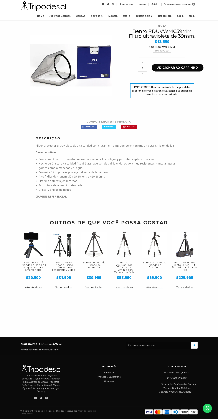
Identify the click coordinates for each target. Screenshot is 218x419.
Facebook (88, 126)
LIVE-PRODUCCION (59, 16)
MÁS (192, 16)
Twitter (108, 126)
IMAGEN (113, 16)
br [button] (155, 4)
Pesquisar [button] (126, 4)
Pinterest (129, 126)
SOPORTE (97, 16)
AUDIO (127, 16)
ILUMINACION (145, 16)
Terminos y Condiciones (109, 377)
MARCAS (81, 16)
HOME (40, 16)
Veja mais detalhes (33, 287)
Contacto (109, 372)
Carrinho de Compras (179, 4)
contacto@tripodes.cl (177, 372)
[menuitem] (103, 4)
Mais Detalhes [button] (162, 51)
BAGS (180, 16)
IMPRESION (165, 16)
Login (142, 4)
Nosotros (109, 381)
